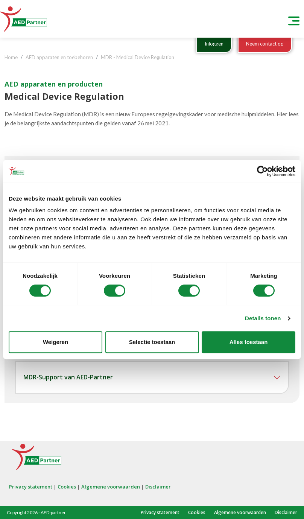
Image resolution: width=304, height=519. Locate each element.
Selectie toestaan (152, 342)
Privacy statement (30, 486)
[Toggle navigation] (294, 18)
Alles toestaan (249, 342)
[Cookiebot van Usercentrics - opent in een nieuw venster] (262, 171)
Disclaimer (158, 486)
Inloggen (214, 44)
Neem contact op (265, 44)
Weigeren (55, 342)
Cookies (67, 486)
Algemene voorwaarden (110, 486)
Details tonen (263, 318)
